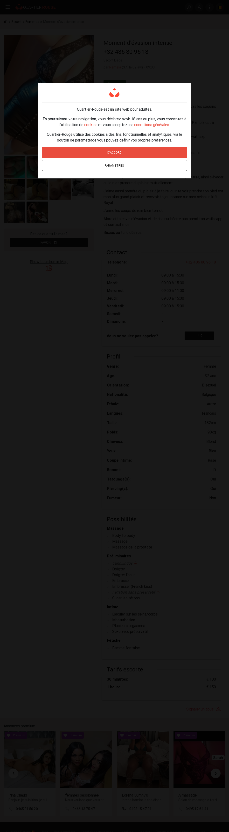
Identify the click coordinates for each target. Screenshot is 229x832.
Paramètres (114, 165)
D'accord (114, 152)
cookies (90, 124)
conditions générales (151, 124)
